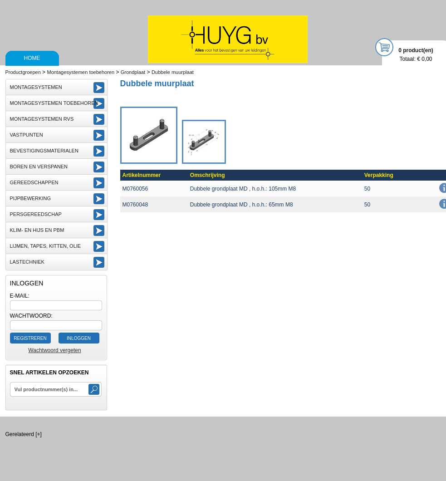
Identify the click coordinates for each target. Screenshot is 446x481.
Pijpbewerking (30, 198)
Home (32, 58)
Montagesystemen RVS (42, 119)
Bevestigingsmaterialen (44, 150)
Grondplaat (133, 72)
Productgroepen (23, 72)
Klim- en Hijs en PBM (37, 230)
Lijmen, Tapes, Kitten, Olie (45, 246)
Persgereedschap (36, 214)
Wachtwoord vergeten (54, 350)
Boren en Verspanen (39, 166)
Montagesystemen (36, 87)
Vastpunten (26, 134)
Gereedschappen (34, 182)
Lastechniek (27, 262)
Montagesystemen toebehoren (80, 72)
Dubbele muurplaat (173, 72)
